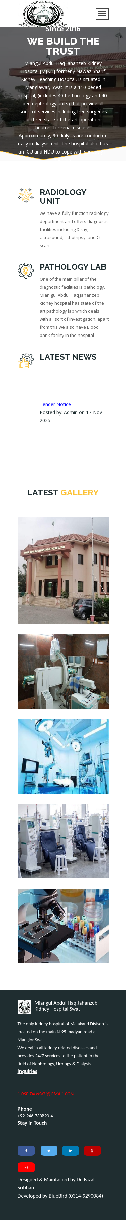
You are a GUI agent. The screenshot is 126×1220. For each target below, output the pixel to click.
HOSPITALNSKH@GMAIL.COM (46, 1094)
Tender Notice (55, 414)
